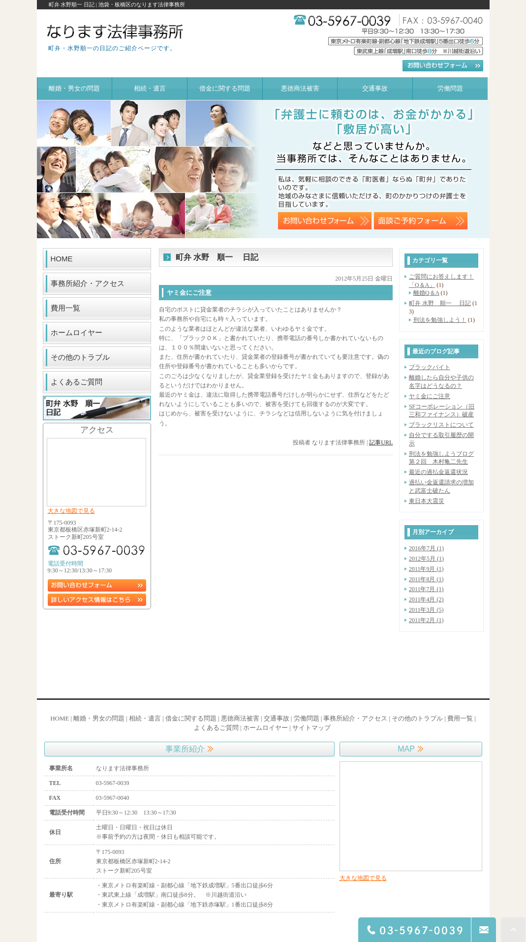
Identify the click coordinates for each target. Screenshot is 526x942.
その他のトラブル (80, 357)
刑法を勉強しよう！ (439, 319)
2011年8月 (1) (426, 579)
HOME (62, 258)
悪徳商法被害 (240, 718)
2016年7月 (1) (426, 548)
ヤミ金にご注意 (429, 396)
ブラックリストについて (441, 424)
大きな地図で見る (71, 510)
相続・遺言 (145, 718)
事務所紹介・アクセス (87, 283)
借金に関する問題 (191, 718)
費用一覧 (65, 308)
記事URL (381, 442)
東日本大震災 (426, 501)
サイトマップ (311, 727)
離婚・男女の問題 (98, 718)
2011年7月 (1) (426, 589)
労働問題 (306, 718)
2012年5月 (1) (426, 558)
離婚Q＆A (426, 292)
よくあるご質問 (76, 381)
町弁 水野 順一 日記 (440, 303)
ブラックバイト (429, 367)
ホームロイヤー (76, 332)
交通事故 (276, 718)
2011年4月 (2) (426, 599)
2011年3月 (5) (426, 609)
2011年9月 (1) (426, 568)
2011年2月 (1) (426, 620)
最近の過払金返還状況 (438, 472)
